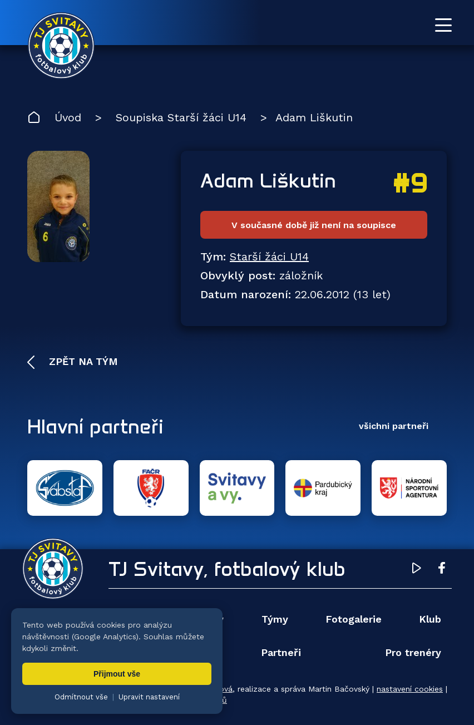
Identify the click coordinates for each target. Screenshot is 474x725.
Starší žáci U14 (269, 256)
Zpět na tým (82, 361)
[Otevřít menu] (443, 25)
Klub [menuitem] (430, 619)
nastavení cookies (410, 688)
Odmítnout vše (81, 697)
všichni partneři (393, 426)
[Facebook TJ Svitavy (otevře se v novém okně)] (441, 569)
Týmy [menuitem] (274, 619)
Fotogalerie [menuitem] (353, 619)
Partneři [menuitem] (281, 652)
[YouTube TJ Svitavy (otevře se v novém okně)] (416, 569)
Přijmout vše (116, 673)
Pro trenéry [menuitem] (413, 652)
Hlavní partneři (95, 426)
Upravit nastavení (149, 697)
